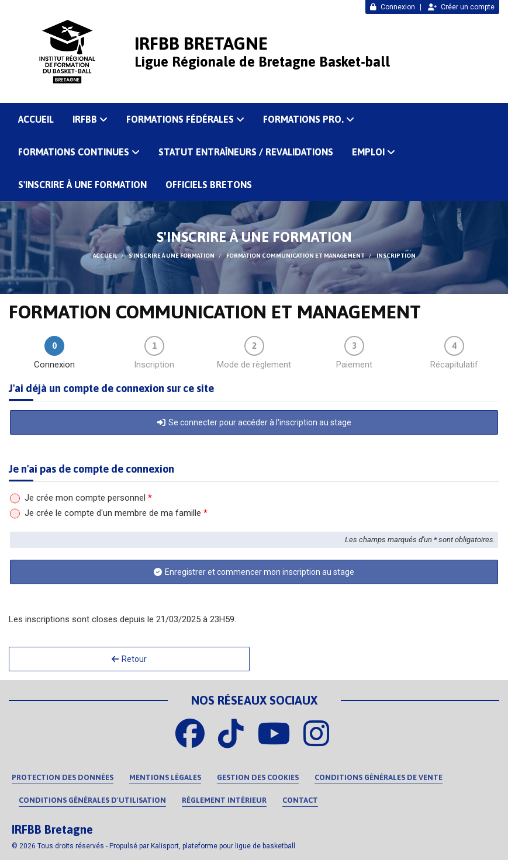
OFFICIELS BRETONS (208, 184)
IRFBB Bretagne (201, 43)
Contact (300, 800)
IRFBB (90, 119)
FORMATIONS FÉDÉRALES (185, 119)
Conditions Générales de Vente (379, 777)
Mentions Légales (165, 777)
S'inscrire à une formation (82, 184)
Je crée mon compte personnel (88, 498)
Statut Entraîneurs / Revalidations (245, 152)
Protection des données (62, 777)
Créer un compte (461, 7)
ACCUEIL (36, 119)
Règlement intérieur (224, 800)
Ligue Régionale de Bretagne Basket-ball (262, 62)
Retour (129, 659)
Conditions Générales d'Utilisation (92, 800)
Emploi (373, 152)
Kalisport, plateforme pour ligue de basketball (223, 846)
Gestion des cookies (258, 777)
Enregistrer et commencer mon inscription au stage (254, 572)
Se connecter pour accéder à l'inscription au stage (254, 422)
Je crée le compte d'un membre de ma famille (116, 513)
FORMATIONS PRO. (308, 119)
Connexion (392, 7)
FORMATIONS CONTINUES (79, 152)
